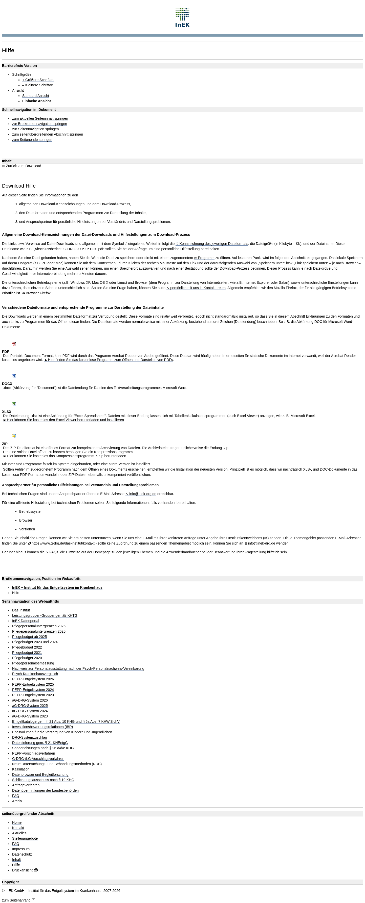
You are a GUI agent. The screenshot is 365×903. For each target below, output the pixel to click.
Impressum (21, 849)
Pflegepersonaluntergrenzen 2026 (39, 626)
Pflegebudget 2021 (27, 653)
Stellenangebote (25, 838)
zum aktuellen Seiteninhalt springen (40, 118)
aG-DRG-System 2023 (30, 716)
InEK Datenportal (25, 621)
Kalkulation (21, 769)
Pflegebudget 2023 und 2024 (35, 642)
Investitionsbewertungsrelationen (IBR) (42, 727)
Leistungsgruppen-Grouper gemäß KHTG (44, 615)
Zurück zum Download (23, 166)
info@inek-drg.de (142, 494)
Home (17, 822)
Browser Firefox (38, 293)
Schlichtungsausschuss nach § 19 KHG (43, 780)
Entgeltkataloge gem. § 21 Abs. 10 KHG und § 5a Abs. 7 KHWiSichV (66, 722)
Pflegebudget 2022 (27, 647)
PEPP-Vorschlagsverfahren (33, 753)
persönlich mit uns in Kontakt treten (198, 288)
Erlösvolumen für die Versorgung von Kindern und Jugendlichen (62, 732)
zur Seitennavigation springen (35, 129)
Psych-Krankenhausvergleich (35, 674)
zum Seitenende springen (32, 140)
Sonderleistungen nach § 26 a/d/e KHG (43, 748)
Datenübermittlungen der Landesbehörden (45, 790)
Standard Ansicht (35, 96)
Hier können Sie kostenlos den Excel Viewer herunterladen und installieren (65, 420)
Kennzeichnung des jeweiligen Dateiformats (213, 244)
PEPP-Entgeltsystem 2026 (33, 679)
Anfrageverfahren (25, 785)
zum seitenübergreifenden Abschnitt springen (47, 134)
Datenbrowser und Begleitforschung (40, 775)
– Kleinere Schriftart (37, 85)
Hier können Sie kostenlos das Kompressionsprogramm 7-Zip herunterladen (66, 456)
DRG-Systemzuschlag (29, 737)
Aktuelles (19, 833)
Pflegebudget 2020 (27, 658)
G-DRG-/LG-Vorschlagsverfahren (38, 759)
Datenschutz (22, 854)
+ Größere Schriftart (38, 80)
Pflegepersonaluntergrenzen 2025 (39, 631)
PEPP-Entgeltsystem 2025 (33, 684)
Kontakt (18, 828)
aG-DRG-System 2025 (30, 706)
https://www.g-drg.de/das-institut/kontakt (63, 543)
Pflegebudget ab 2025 (29, 637)
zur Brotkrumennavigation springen (39, 124)
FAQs (53, 552)
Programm (206, 258)
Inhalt (16, 860)
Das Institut (21, 610)
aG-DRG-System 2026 (30, 700)
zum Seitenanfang (18, 899)
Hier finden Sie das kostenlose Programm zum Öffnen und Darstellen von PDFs (110, 360)
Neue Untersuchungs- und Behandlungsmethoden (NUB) (57, 764)
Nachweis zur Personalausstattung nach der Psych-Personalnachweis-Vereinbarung (78, 668)
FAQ (15, 796)
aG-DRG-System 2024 (30, 711)
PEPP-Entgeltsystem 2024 (33, 690)
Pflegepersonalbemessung (33, 663)
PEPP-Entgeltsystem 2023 (33, 695)
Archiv (17, 801)
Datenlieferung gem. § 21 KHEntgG (40, 743)
